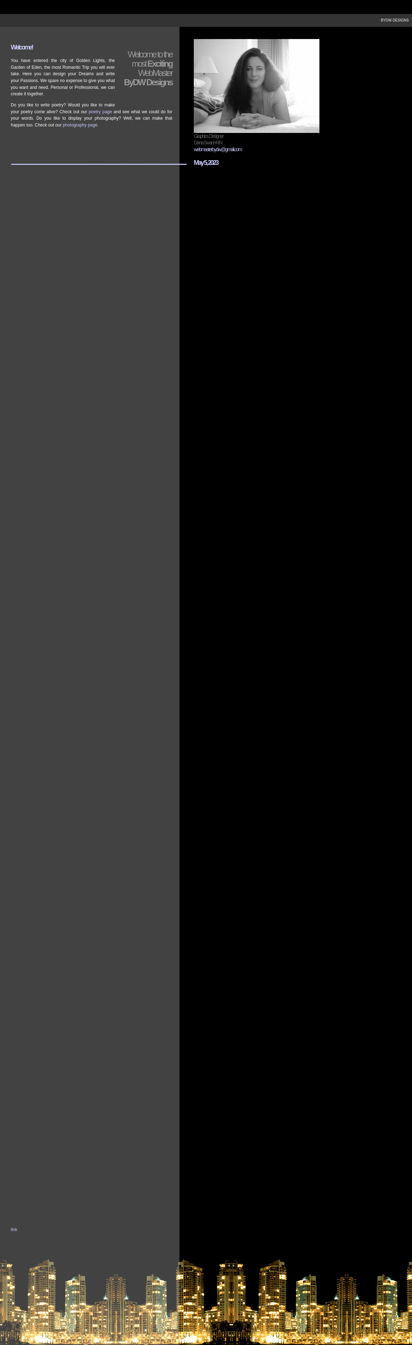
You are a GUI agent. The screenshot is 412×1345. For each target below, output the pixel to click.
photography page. (81, 125)
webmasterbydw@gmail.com (218, 149)
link (14, 1229)
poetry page (100, 111)
